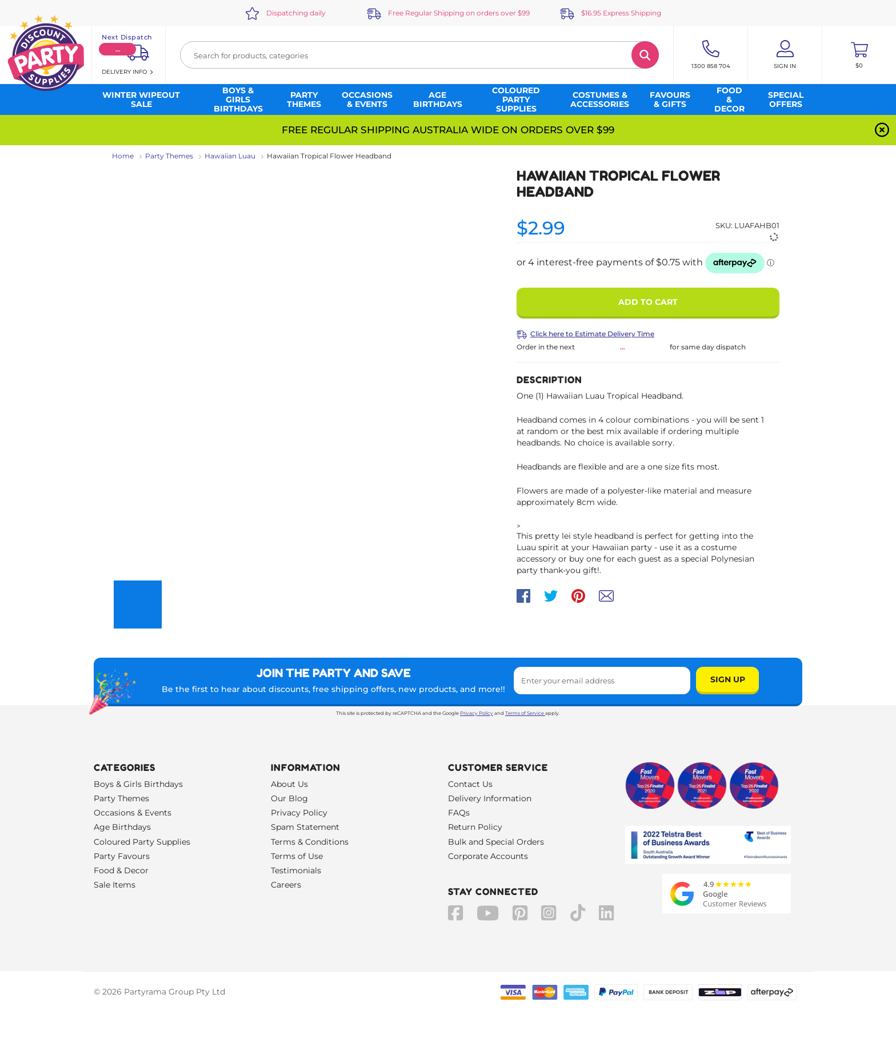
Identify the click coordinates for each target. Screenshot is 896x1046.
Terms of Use (297, 856)
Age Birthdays (122, 827)
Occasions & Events (132, 813)
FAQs (459, 813)
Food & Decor (121, 870)
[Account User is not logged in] (785, 54)
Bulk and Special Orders (496, 842)
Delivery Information (489, 798)
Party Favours (122, 856)
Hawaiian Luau (230, 156)
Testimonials (296, 870)
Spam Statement (305, 827)
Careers (286, 885)
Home (123, 156)
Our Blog (289, 798)
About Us (289, 784)
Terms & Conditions (310, 842)
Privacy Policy (476, 713)
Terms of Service (525, 713)
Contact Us (470, 784)
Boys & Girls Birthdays (138, 784)
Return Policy (475, 827)
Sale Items (114, 885)
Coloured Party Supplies (142, 842)
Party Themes (169, 156)
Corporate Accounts (488, 856)
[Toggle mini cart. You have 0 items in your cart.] (859, 54)
